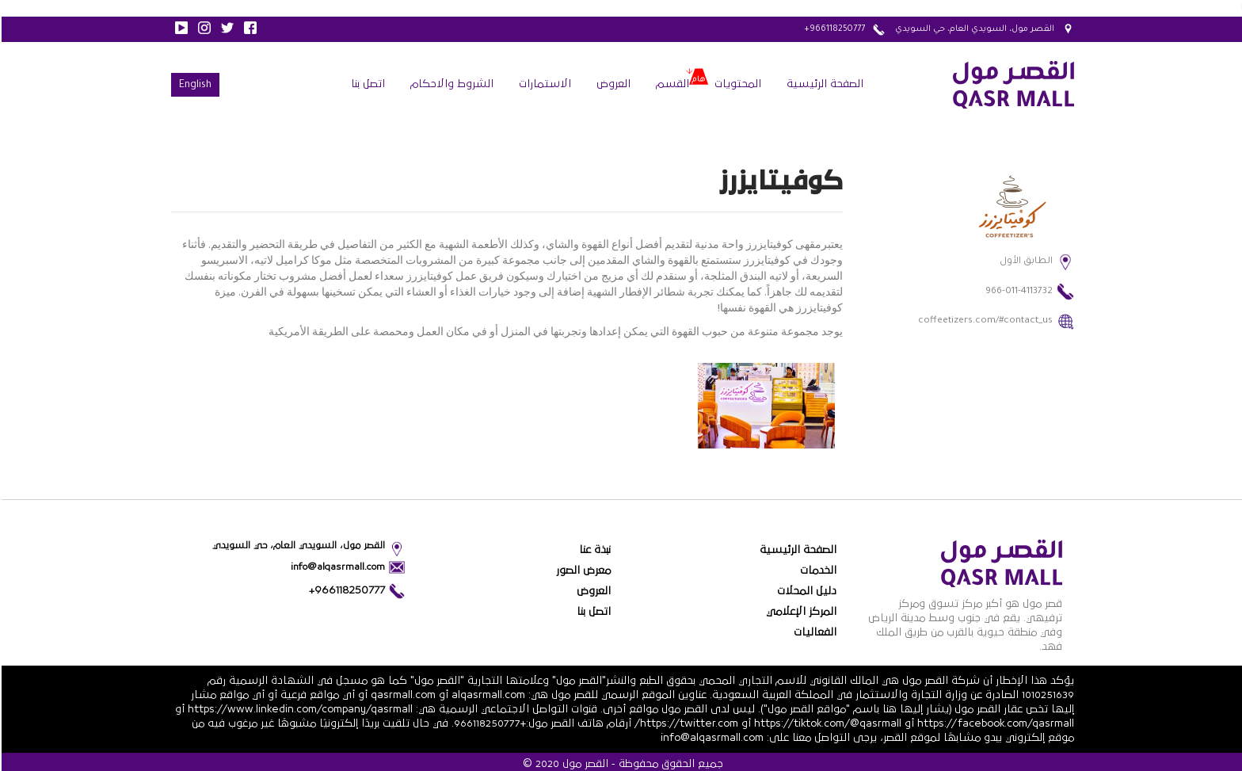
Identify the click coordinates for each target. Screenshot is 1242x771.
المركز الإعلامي (799, 611)
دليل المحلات (805, 591)
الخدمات (816, 570)
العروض (612, 84)
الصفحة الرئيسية (823, 84)
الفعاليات (813, 632)
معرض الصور (581, 570)
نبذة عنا (593, 550)
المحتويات (736, 84)
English (193, 85)
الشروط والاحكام (450, 84)
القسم (671, 84)
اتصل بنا (366, 84)
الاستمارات (543, 84)
